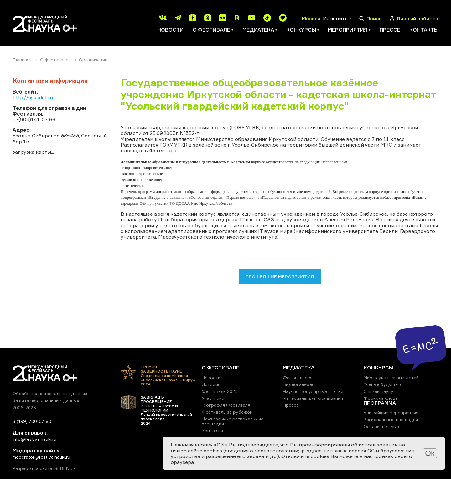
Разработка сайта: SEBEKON (44, 468)
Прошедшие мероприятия (280, 276)
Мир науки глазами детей (391, 377)
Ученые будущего (383, 384)
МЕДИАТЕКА (298, 367)
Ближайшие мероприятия (391, 412)
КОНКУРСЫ (378, 367)
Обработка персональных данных (50, 393)
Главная (21, 59)
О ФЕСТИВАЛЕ (220, 367)
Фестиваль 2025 (220, 391)
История (211, 384)
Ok (430, 453)
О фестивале (54, 59)
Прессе (390, 30)
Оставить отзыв (381, 426)
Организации (93, 59)
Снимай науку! (379, 391)
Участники (213, 398)
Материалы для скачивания (313, 398)
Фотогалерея (298, 377)
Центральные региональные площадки (232, 421)
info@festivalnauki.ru (34, 439)
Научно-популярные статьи (313, 391)
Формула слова (381, 398)
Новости (170, 30)
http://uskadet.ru (33, 97)
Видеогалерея (298, 384)
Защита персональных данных (46, 400)
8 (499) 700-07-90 (32, 421)
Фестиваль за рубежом (227, 412)
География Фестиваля (226, 405)
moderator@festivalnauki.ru (41, 457)
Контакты (423, 30)
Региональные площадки (391, 419)
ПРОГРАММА (380, 403)
